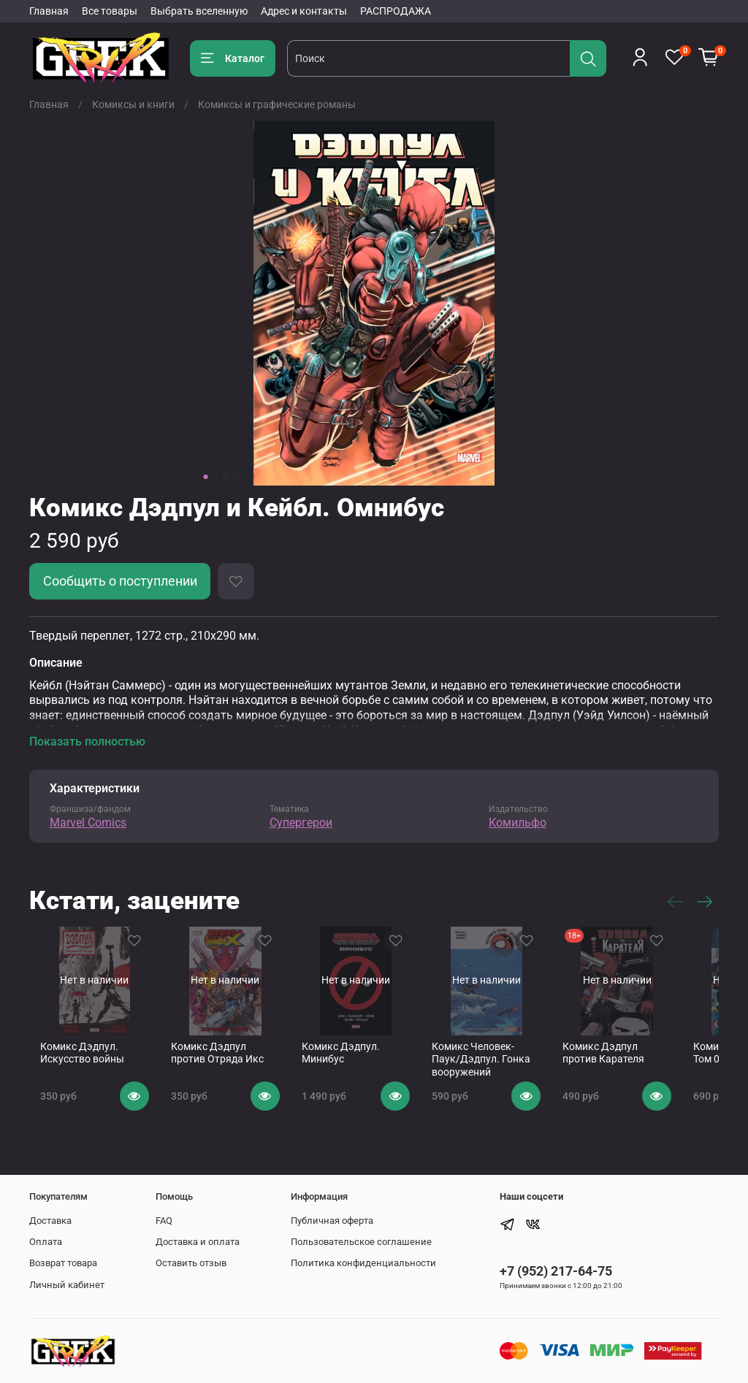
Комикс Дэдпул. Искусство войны (71, 1064)
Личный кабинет (66, 1284)
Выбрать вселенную (199, 11)
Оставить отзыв (191, 1262)
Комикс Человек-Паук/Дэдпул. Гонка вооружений (511, 1070)
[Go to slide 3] (226, 477)
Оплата (45, 1241)
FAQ (164, 1220)
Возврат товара (63, 1262)
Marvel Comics (88, 823)
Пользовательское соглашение (361, 1241)
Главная (49, 11)
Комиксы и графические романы (277, 104)
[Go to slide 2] (216, 477)
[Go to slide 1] (206, 477)
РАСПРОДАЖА (395, 11)
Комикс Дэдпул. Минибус (353, 1064)
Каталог (232, 58)
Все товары (109, 11)
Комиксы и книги (133, 104)
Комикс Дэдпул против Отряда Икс (227, 1064)
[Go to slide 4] (236, 477)
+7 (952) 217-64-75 (556, 1271)
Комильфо (517, 823)
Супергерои (301, 823)
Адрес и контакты (304, 11)
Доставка (50, 1220)
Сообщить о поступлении (120, 581)
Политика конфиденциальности (363, 1262)
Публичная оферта (332, 1220)
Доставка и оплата (198, 1241)
